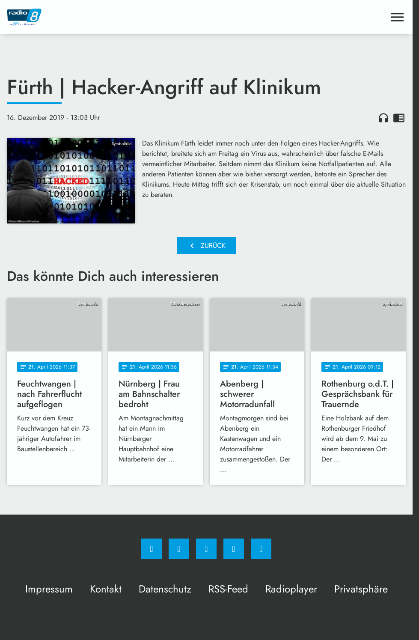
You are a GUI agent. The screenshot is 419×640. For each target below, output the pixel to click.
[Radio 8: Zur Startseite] (106, 17)
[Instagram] (179, 549)
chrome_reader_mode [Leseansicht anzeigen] (399, 118)
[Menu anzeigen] (397, 17)
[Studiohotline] (233, 549)
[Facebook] (151, 549)
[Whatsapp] (206, 549)
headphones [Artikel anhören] (383, 118)
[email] (261, 549)
